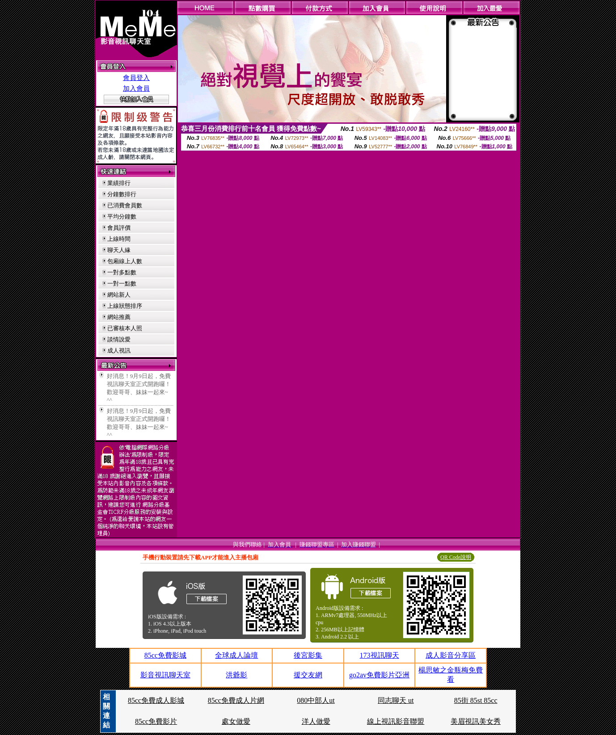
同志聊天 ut (395, 700)
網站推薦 (119, 317)
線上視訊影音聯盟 (395, 721)
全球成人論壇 (236, 655)
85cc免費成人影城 (156, 700)
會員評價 (119, 227)
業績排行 (119, 183)
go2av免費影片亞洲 (379, 675)
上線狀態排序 (124, 305)
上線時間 (119, 238)
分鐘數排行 (121, 194)
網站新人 (119, 294)
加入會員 (136, 88)
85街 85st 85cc (476, 700)
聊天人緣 (119, 250)
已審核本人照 (124, 328)
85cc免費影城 (165, 655)
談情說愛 (119, 339)
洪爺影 (236, 675)
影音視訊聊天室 (165, 675)
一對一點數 (121, 283)
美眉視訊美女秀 (476, 721)
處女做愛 (236, 721)
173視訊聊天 (379, 655)
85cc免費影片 (156, 721)
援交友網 (308, 675)
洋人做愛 (316, 721)
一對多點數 (121, 272)
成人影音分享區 (451, 655)
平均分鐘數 (121, 216)
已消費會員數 (124, 205)
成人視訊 (119, 350)
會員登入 (136, 77)
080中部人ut (315, 700)
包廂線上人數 (124, 261)
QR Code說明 (455, 557)
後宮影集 (308, 655)
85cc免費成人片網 (236, 700)
